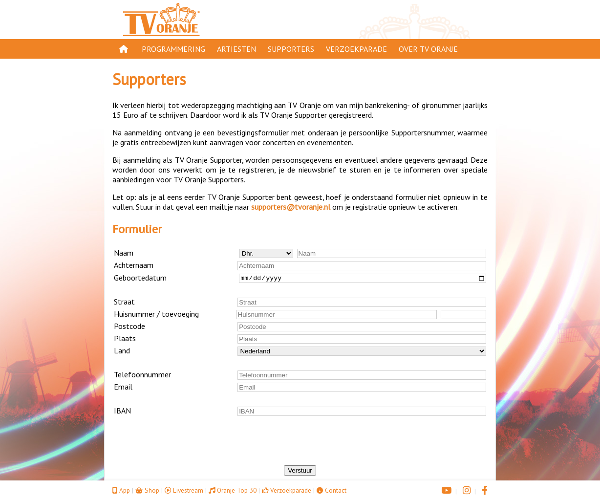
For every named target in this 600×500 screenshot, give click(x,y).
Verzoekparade (356, 49)
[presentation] (300, 446)
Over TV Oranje (428, 49)
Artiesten (236, 49)
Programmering (173, 49)
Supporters (291, 49)
